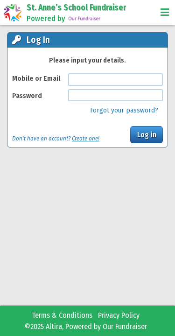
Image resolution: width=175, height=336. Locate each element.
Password (27, 95)
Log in (146, 134)
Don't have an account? (55, 138)
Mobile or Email (36, 78)
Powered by (64, 18)
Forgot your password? (124, 110)
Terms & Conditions (62, 315)
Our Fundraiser (125, 326)
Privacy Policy (119, 315)
